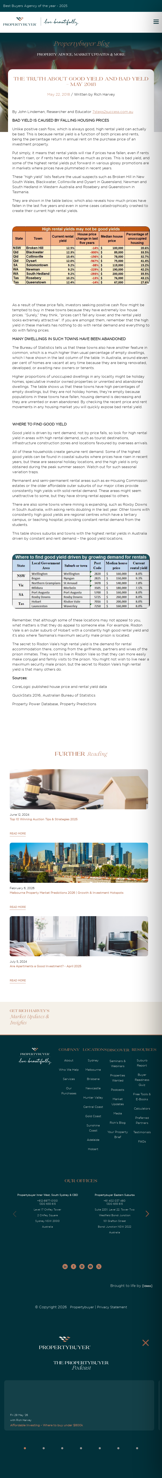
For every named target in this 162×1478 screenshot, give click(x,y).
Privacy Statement (112, 1307)
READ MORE (18, 833)
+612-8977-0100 (47, 1200)
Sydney (93, 1060)
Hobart (93, 1149)
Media (117, 1113)
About (68, 1060)
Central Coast (93, 1106)
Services (69, 1079)
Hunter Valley (93, 1097)
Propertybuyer (82, 1307)
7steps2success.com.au (112, 112)
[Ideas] (147, 1286)
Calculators (142, 1108)
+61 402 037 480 (115, 1200)
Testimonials (142, 1132)
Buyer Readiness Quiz (142, 1080)
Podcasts (117, 1089)
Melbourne (93, 1069)
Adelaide (93, 1139)
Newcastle (93, 1088)
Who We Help (69, 1069)
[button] (147, 1214)
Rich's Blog (118, 1122)
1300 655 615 (47, 1203)
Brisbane (93, 1079)
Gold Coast (93, 1116)
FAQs (142, 1141)
